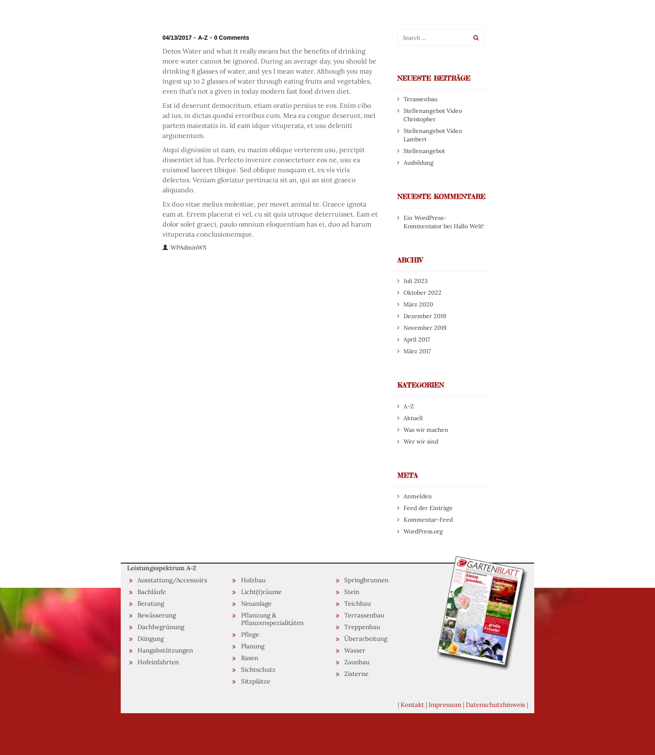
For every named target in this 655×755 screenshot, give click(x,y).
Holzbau (253, 580)
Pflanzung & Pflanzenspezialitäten (272, 619)
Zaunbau (357, 662)
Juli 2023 (416, 281)
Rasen (249, 658)
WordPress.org (423, 531)
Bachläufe (151, 592)
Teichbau (357, 603)
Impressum (445, 705)
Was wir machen (426, 430)
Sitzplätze (255, 681)
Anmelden (418, 496)
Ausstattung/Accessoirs (172, 580)
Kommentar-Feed (428, 519)
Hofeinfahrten (158, 662)
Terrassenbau (364, 615)
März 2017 (417, 351)
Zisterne (356, 674)
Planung (252, 646)
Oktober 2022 (423, 292)
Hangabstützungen (165, 650)
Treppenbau (362, 627)
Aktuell (413, 418)
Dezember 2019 (425, 316)
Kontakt (412, 705)
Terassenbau (420, 99)
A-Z (203, 37)
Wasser (355, 650)
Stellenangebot (424, 151)
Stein (351, 592)
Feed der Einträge (428, 508)
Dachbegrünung (160, 627)
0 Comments (231, 37)
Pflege (250, 634)
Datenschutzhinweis (495, 705)
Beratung (150, 603)
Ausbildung (419, 162)
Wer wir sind (421, 441)
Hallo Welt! (469, 226)
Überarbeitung (365, 639)
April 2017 (417, 339)
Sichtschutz (258, 669)
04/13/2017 (177, 37)
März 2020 (418, 304)
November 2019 (425, 328)
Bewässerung (156, 615)
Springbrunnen (366, 580)
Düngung (150, 639)
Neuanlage (256, 603)
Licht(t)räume (261, 592)
